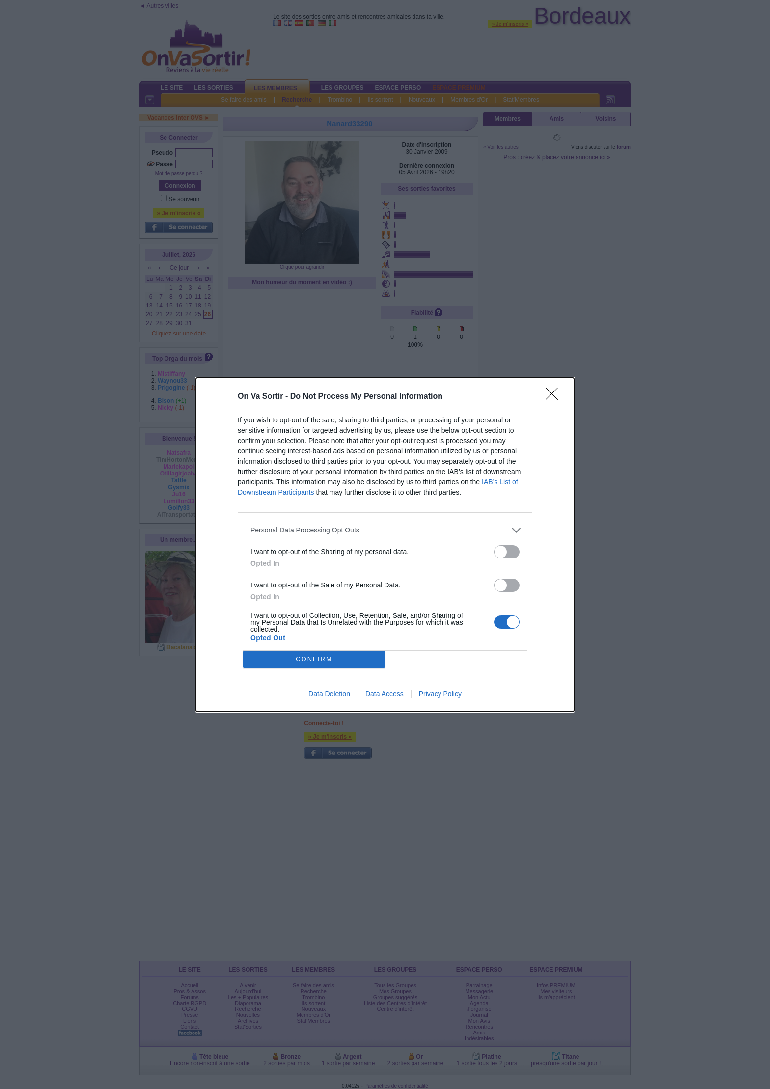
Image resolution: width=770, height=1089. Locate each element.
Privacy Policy (440, 694)
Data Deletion (329, 694)
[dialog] (385, 545)
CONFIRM (314, 659)
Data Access (384, 694)
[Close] (555, 397)
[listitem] (385, 530)
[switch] (507, 551)
